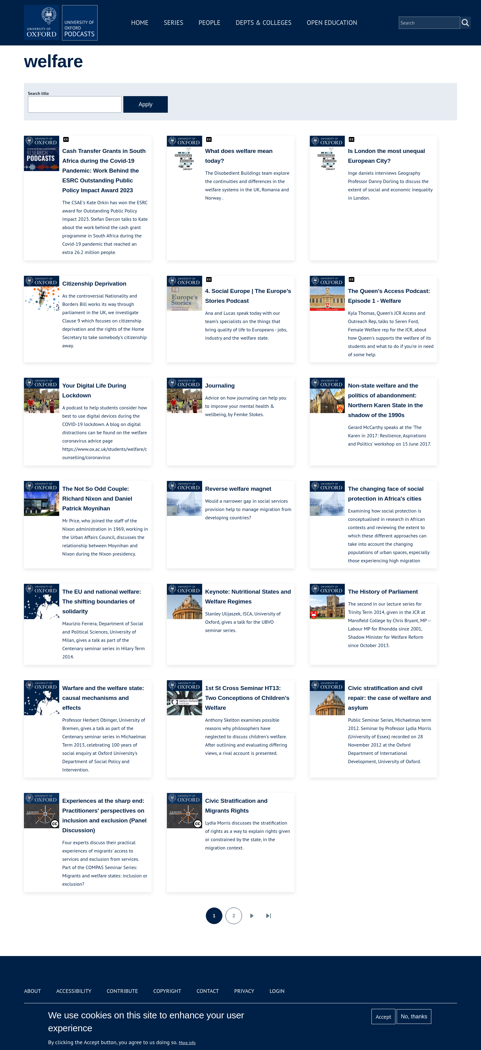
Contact (208, 990)
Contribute (122, 990)
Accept (383, 1016)
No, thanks (414, 1016)
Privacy (244, 990)
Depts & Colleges (264, 22)
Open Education (332, 22)
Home (139, 22)
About (32, 990)
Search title (38, 93)
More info (187, 1042)
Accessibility (73, 990)
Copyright (167, 990)
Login (277, 990)
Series (173, 22)
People (209, 22)
